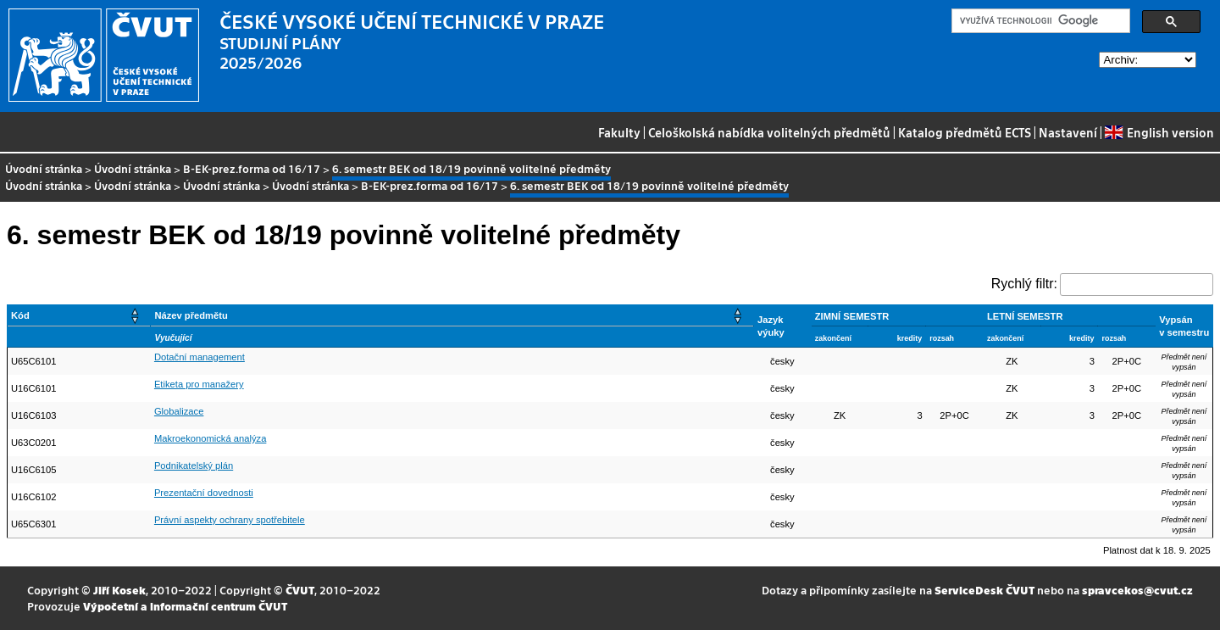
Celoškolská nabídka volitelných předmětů (769, 132)
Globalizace (178, 411)
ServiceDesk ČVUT (984, 589)
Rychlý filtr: (1024, 283)
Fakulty (619, 132)
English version (1159, 132)
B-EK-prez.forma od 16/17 (251, 168)
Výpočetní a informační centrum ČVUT (185, 605)
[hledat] (1039, 21)
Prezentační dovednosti (203, 493)
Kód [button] (20, 315)
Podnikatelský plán (193, 465)
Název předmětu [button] (190, 315)
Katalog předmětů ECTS (964, 132)
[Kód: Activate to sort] (79, 315)
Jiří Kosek (119, 589)
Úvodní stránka (43, 168)
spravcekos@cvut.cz (1137, 589)
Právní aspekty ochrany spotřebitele (229, 520)
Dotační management (199, 357)
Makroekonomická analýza (210, 438)
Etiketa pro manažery (199, 384)
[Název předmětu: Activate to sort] (452, 315)
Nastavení (1068, 132)
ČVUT (300, 589)
